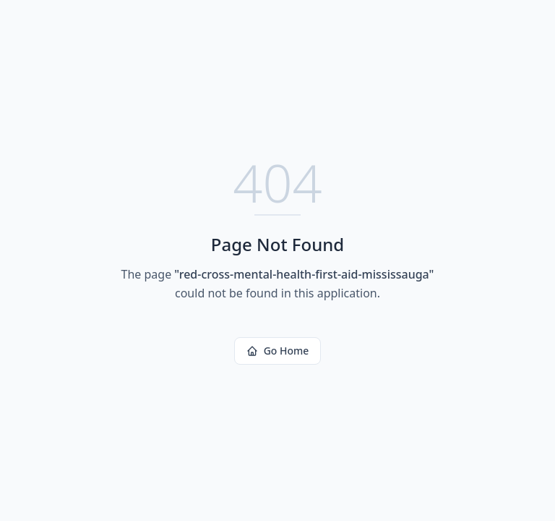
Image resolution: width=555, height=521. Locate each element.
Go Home (277, 350)
